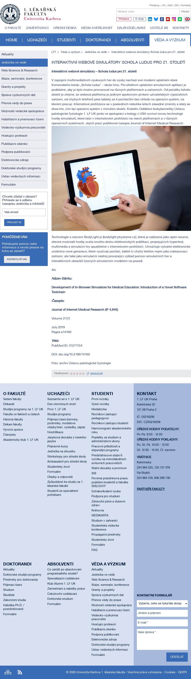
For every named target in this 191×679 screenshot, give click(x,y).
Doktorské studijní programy (21, 168)
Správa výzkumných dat (18, 95)
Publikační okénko (14, 144)
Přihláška (124, 19)
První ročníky (100, 399)
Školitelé (9, 595)
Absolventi (132, 40)
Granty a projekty (13, 87)
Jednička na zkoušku (61, 451)
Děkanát (8, 404)
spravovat (96, 373)
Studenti (66, 40)
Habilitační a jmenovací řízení (22, 119)
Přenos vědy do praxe (16, 103)
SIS (176, 5)
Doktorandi (98, 40)
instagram (174, 19)
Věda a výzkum (169, 40)
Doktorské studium (60, 599)
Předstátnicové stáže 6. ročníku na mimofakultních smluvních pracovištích (109, 459)
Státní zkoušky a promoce (109, 468)
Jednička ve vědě (13, 62)
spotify (180, 19)
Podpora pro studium (106, 496)
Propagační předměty (106, 534)
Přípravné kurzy (57, 446)
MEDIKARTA (100, 515)
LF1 (54, 52)
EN (187, 21)
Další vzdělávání (131, 28)
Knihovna (98, 510)
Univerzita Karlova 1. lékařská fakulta (100, 672)
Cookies (169, 672)
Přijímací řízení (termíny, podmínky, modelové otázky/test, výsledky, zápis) (66, 423)
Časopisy (9, 434)
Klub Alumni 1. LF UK (61, 583)
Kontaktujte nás (17, 259)
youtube (168, 19)
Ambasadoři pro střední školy (67, 461)
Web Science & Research (19, 70)
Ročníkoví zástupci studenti (110, 423)
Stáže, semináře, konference (21, 78)
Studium (8, 590)
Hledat (185, 11)
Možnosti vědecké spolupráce (22, 111)
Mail (170, 5)
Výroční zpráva (13, 429)
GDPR (182, 672)
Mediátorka (99, 409)
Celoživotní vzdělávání (62, 594)
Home (11, 40)
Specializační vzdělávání (63, 578)
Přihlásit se (14, 222)
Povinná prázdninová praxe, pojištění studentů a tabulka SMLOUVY (110, 482)
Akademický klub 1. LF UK (20, 440)
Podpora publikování (15, 152)
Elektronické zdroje (15, 160)
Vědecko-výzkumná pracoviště (23, 127)
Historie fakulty (13, 419)
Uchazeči (37, 40)
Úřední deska (64, 28)
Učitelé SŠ (159, 28)
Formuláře (8, 184)
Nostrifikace (55, 432)
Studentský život (58, 467)
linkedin (150, 19)
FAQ (94, 550)
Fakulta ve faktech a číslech (21, 414)
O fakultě (13, 28)
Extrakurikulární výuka (106, 491)
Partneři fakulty (151, 489)
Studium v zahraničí (104, 520)
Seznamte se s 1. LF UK (63, 399)
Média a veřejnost (96, 28)
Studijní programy (59, 414)
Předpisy (154, 5)
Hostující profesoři (14, 135)
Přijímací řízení (12, 585)
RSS (20, 672)
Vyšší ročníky (100, 404)
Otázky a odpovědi (60, 477)
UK (164, 5)
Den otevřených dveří (61, 404)
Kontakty (186, 5)
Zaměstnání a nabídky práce (66, 588)
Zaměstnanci (37, 28)
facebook (162, 19)
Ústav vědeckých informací (20, 176)
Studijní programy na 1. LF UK (23, 409)
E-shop (139, 19)
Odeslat (177, 657)
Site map (7, 672)
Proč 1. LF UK (56, 409)
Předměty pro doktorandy (20, 579)
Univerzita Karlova (45, 21)
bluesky (156, 19)
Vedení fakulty (12, 399)
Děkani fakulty (12, 424)
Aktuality (7, 54)
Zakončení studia (14, 600)
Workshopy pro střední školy (66, 456)
